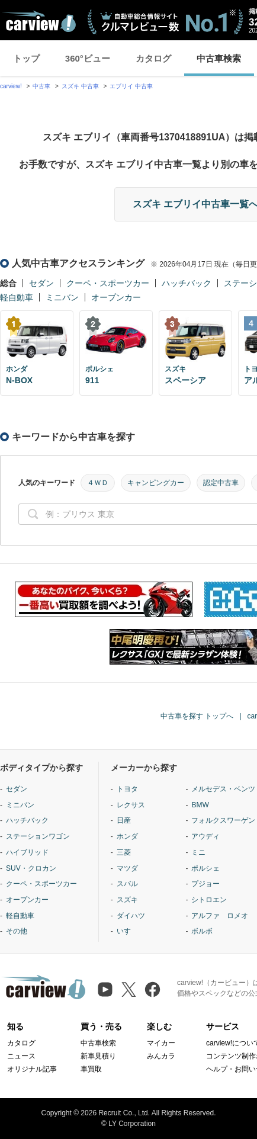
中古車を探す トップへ (196, 716)
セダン (41, 283)
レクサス (131, 805)
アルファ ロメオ (219, 916)
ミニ (198, 852)
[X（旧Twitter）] (129, 989)
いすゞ (127, 931)
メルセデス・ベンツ (223, 789)
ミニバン (62, 297)
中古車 (41, 86)
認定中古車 (221, 483)
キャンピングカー (155, 483)
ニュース (21, 1056)
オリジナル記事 (32, 1069)
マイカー (161, 1043)
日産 (124, 820)
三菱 (124, 852)
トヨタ (127, 789)
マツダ (127, 868)
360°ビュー (87, 58)
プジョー (205, 884)
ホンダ (127, 836)
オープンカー (116, 297)
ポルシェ (205, 868)
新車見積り (98, 1056)
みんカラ (161, 1056)
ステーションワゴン (38, 836)
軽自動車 (16, 297)
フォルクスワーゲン (223, 820)
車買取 (91, 1069)
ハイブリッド (27, 852)
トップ (26, 58)
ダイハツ (131, 916)
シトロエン (209, 900)
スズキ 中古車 (80, 86)
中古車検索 (219, 58)
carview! (11, 86)
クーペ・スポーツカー (107, 283)
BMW (199, 805)
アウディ (205, 836)
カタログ (153, 58)
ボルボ (202, 931)
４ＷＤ (97, 483)
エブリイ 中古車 (131, 86)
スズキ (127, 900)
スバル (127, 884)
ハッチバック (186, 283)
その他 (16, 931)
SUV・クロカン (31, 868)
